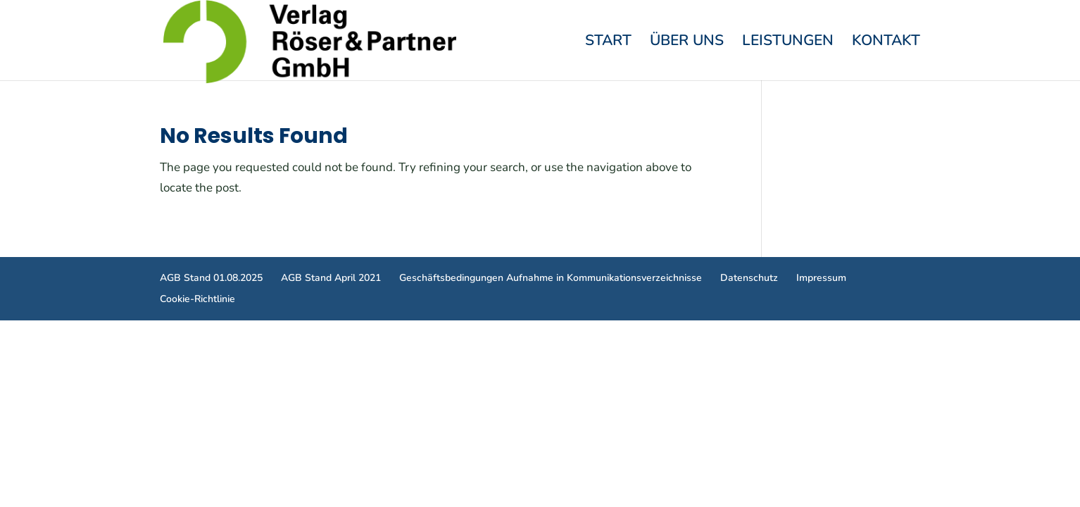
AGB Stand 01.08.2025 (211, 277)
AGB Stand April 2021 (331, 277)
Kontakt (886, 42)
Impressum (821, 277)
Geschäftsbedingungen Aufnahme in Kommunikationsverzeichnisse (550, 277)
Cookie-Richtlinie (197, 299)
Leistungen (788, 42)
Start (608, 42)
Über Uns (687, 42)
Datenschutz (749, 277)
